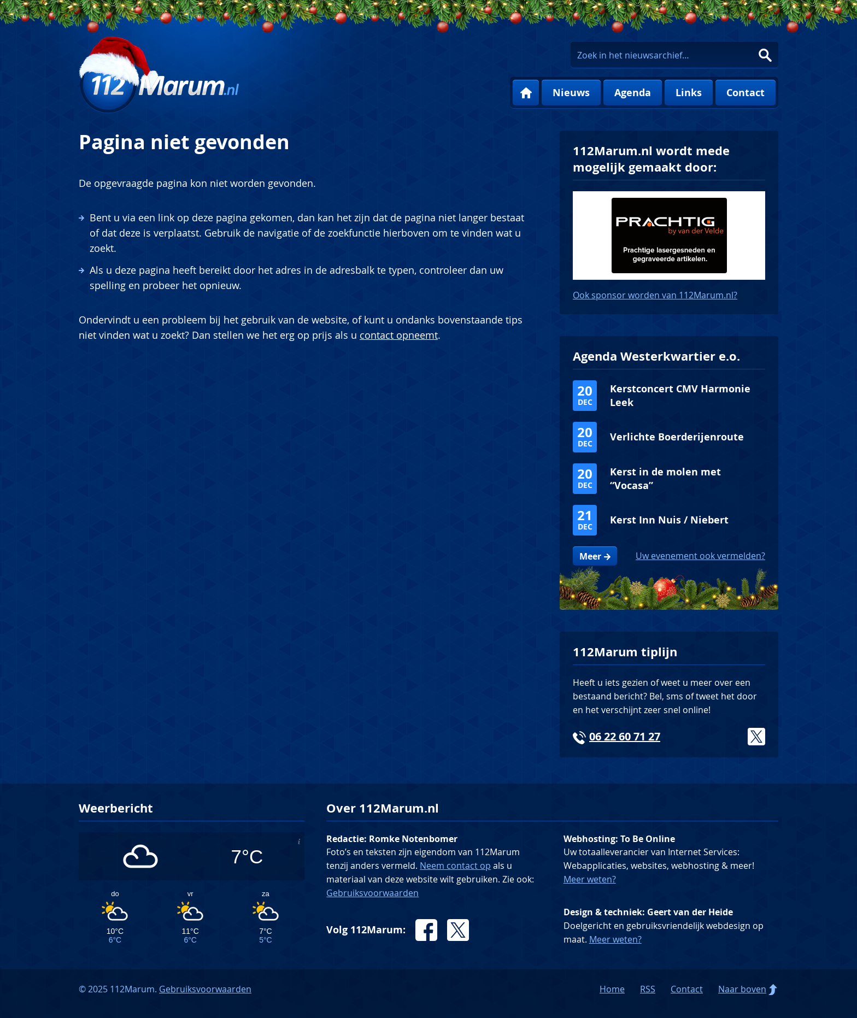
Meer (590, 556)
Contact (745, 92)
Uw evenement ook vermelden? (700, 556)
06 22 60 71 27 (624, 736)
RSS (647, 989)
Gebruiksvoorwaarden (372, 893)
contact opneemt (399, 335)
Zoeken (765, 55)
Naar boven (742, 989)
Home (526, 93)
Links (689, 92)
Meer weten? (589, 879)
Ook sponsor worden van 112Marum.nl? (655, 295)
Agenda (632, 92)
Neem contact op (455, 866)
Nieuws (571, 92)
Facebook (426, 930)
